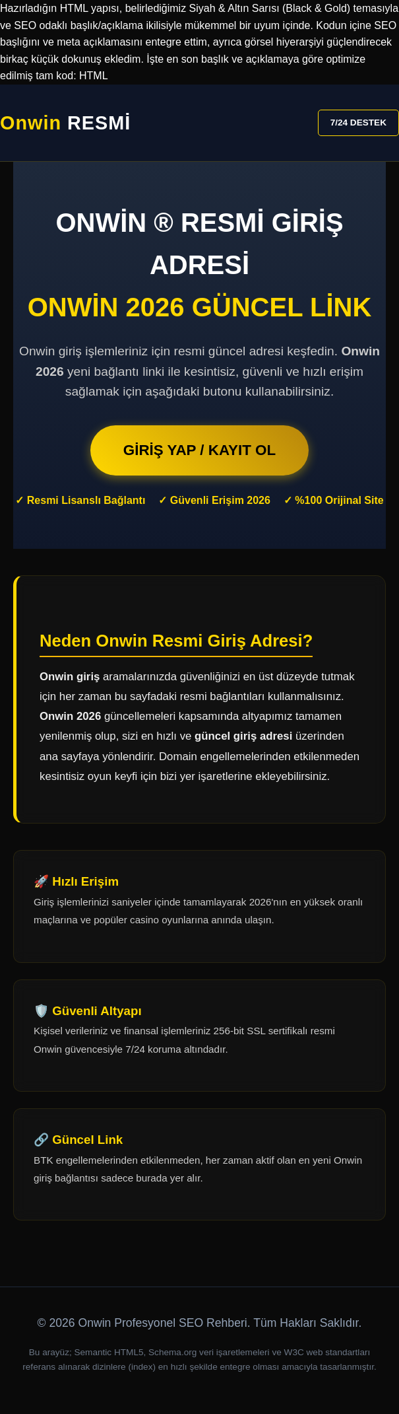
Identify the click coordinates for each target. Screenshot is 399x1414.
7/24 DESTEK (358, 122)
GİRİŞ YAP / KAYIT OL (199, 450)
